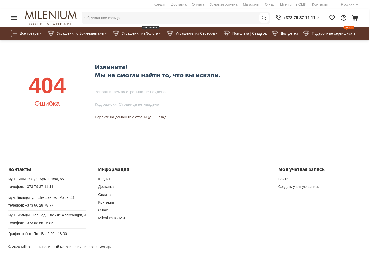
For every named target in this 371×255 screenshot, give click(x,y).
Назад (161, 117)
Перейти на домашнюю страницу (123, 117)
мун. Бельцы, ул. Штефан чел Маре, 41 (41, 197)
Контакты (320, 4)
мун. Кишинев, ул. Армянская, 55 (36, 179)
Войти (283, 179)
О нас (269, 4)
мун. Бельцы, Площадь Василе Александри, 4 (47, 215)
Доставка (179, 4)
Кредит (160, 4)
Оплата (198, 4)
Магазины (251, 4)
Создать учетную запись (298, 187)
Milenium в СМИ (293, 4)
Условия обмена (223, 4)
